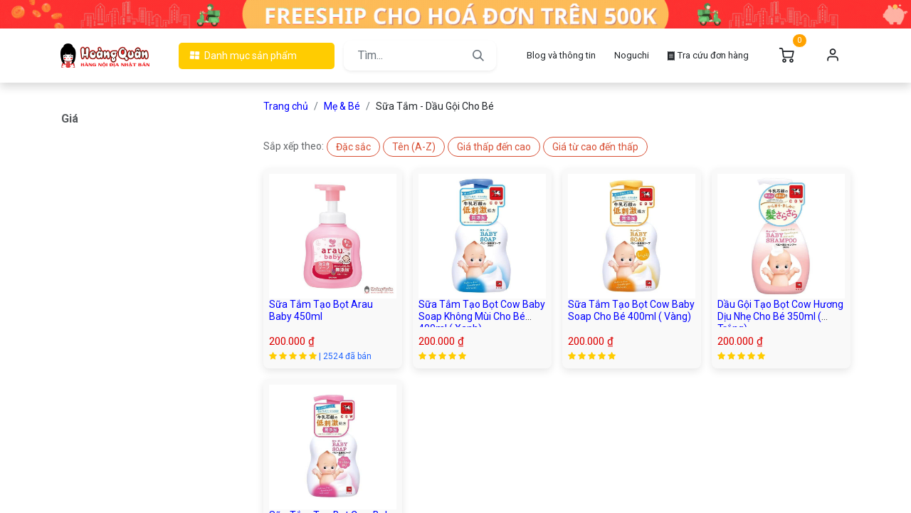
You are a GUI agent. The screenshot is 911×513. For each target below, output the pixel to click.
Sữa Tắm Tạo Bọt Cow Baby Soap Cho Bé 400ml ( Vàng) (631, 310)
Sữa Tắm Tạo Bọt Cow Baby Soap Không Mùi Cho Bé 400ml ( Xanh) (481, 316)
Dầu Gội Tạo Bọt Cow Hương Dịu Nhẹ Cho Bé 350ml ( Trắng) (780, 316)
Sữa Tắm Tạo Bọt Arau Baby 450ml (321, 310)
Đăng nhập (833, 55)
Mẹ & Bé (342, 106)
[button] (353, 147)
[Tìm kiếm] (478, 56)
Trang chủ (285, 106)
